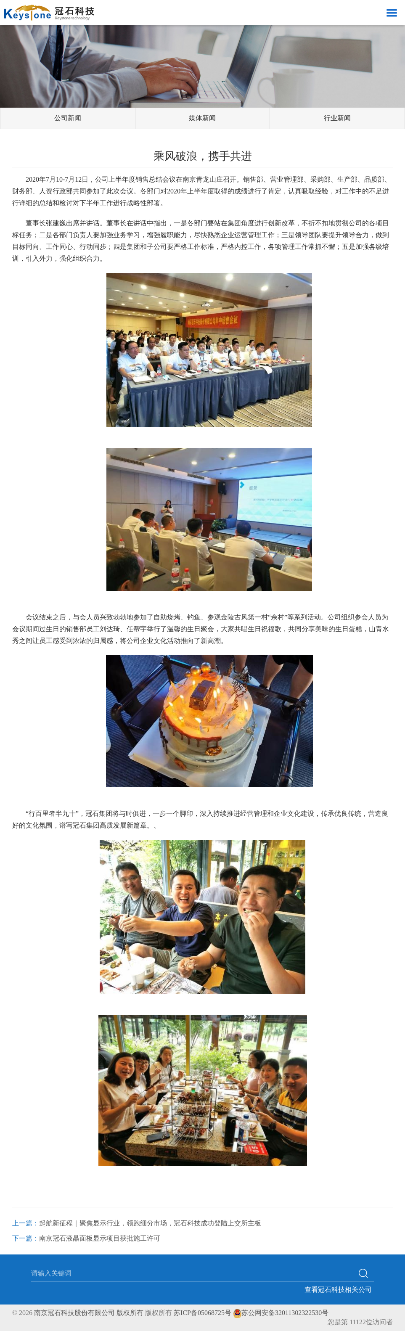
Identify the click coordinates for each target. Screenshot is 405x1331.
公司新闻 (67, 118)
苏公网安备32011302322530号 (280, 1312)
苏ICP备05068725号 (202, 1312)
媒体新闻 (202, 118)
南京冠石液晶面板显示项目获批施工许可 (99, 1238)
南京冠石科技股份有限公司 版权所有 (88, 1312)
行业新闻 (337, 118)
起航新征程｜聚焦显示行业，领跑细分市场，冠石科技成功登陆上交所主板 (150, 1223)
